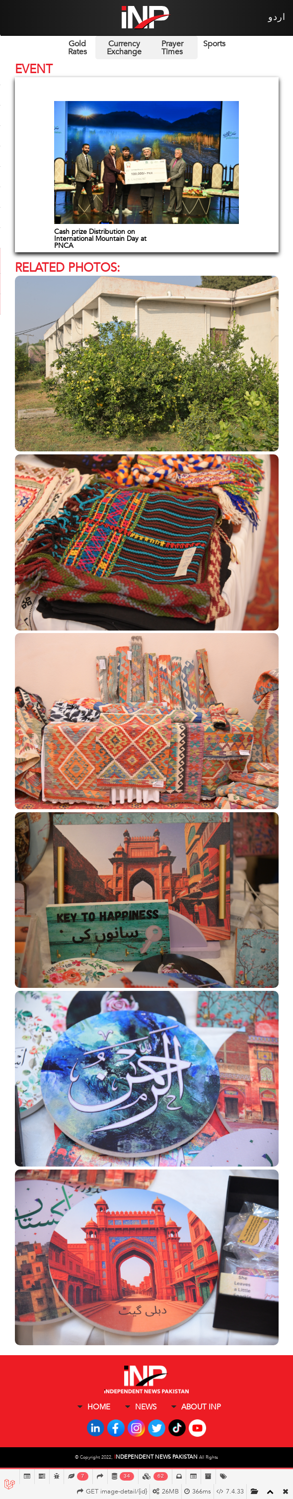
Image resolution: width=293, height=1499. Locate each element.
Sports (214, 43)
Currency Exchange (124, 47)
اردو (277, 17)
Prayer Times (172, 47)
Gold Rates (77, 47)
